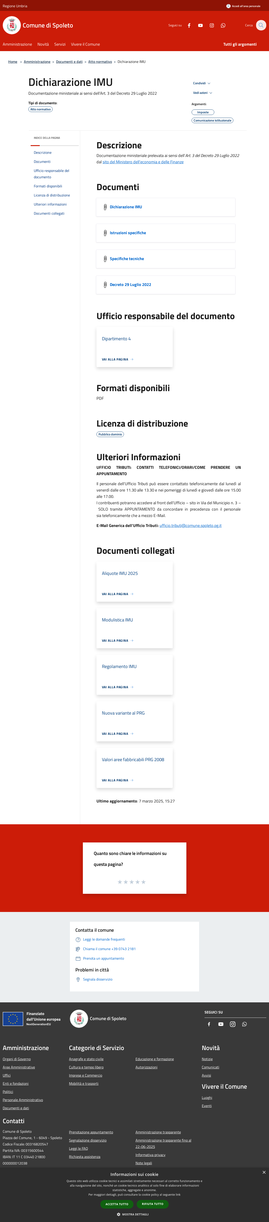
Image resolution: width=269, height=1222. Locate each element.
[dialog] (134, 1195)
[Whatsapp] (220, 25)
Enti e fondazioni (16, 1083)
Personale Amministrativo (23, 1100)
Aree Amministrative (19, 1067)
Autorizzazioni (147, 1067)
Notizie (207, 1059)
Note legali (144, 1163)
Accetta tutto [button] (117, 1204)
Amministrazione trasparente (158, 1132)
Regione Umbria (15, 6)
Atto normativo (100, 61)
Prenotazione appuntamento (91, 1132)
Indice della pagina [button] (47, 138)
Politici (8, 1091)
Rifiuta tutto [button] (152, 1204)
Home (12, 61)
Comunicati (210, 1067)
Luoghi (207, 1097)
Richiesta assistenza (84, 1156)
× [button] (264, 1172)
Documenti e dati (69, 61)
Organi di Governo (17, 1059)
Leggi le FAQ (78, 1148)
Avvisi (206, 1075)
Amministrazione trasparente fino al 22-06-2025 (163, 1143)
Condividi (202, 83)
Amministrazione (37, 61)
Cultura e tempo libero (86, 1067)
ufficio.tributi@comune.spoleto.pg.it (191, 525)
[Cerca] (260, 25)
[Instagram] (209, 25)
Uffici (7, 1075)
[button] (134, 1214)
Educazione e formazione (155, 1059)
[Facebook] (186, 25)
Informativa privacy (150, 1154)
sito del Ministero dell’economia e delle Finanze (143, 162)
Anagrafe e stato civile (86, 1059)
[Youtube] (197, 25)
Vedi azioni (203, 93)
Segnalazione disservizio (87, 1140)
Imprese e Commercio (85, 1075)
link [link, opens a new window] (178, 1195)
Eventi (207, 1105)
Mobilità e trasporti (84, 1083)
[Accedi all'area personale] (243, 6)
